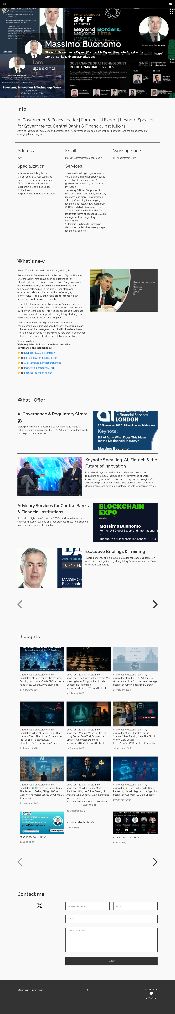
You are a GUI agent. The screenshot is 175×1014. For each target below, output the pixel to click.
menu (7, 3)
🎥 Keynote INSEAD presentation (38, 353)
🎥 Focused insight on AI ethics (37, 373)
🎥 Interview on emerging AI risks (38, 368)
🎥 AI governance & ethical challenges (41, 363)
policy (53, 358)
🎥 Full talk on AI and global (35, 358)
